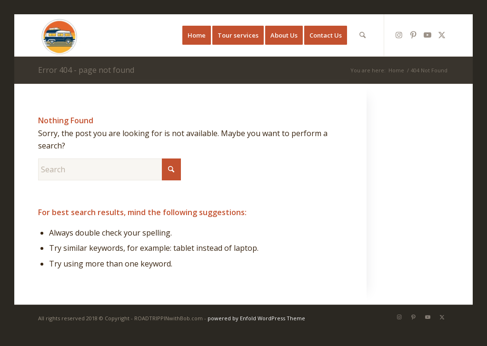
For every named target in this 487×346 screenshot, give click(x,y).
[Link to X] (442, 35)
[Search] (362, 35)
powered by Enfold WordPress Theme (256, 318)
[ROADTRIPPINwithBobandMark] (59, 35)
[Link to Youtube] (427, 35)
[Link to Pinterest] (413, 35)
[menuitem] (196, 35)
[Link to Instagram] (399, 35)
